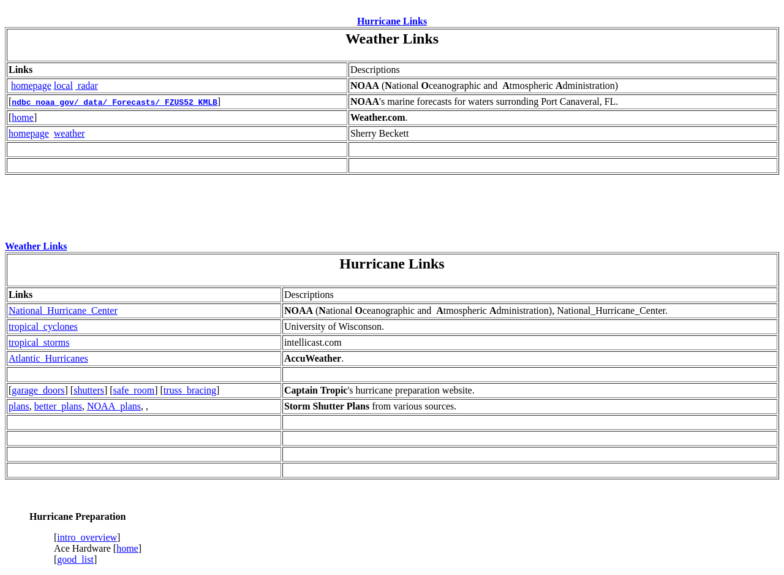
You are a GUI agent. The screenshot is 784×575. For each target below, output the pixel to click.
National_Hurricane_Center (63, 310)
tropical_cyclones (43, 326)
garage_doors (38, 390)
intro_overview (87, 537)
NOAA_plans (114, 406)
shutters (89, 390)
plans (19, 406)
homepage (31, 85)
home (23, 117)
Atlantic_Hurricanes (48, 358)
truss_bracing (190, 390)
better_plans (58, 406)
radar (88, 85)
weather (69, 133)
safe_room (134, 390)
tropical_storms (39, 342)
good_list (75, 559)
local (63, 85)
